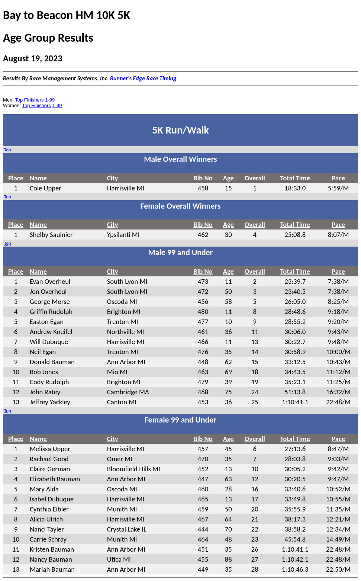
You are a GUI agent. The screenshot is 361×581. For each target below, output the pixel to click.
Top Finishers (29, 100)
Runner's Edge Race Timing (143, 78)
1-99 (50, 100)
